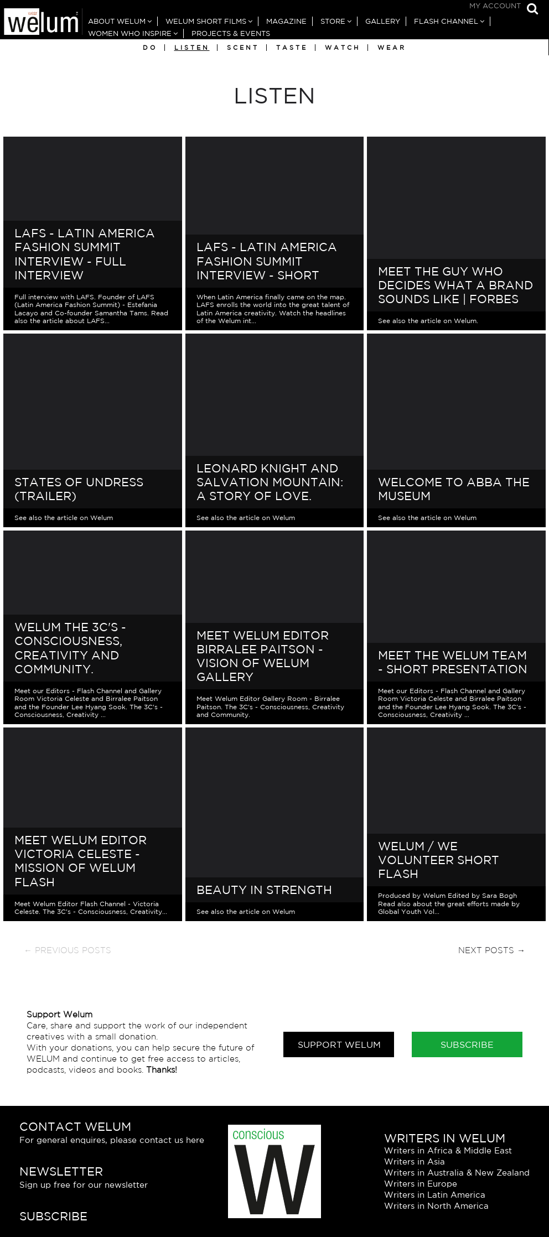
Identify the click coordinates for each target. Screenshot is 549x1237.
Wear (391, 47)
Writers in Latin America (434, 1194)
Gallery (382, 21)
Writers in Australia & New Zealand (457, 1172)
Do (150, 47)
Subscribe (467, 1044)
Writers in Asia (414, 1161)
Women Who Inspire (130, 33)
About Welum (117, 21)
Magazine (286, 21)
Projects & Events (230, 33)
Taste (292, 47)
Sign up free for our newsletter (83, 1184)
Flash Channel (446, 21)
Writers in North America (436, 1205)
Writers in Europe (420, 1183)
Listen (192, 47)
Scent (243, 47)
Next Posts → (491, 950)
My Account (495, 6)
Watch (342, 47)
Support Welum (339, 1044)
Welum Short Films (205, 21)
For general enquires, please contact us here (111, 1140)
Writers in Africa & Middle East (448, 1150)
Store (332, 21)
